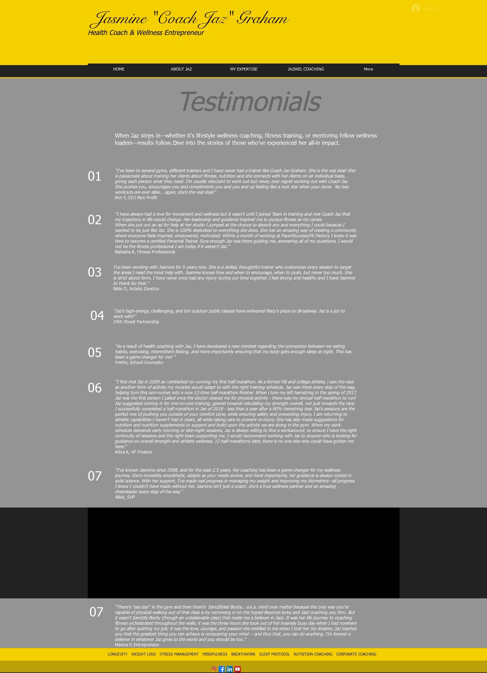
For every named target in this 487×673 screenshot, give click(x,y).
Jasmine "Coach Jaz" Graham (190, 18)
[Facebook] (222, 669)
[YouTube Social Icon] (237, 669)
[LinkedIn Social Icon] (229, 669)
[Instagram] (214, 669)
